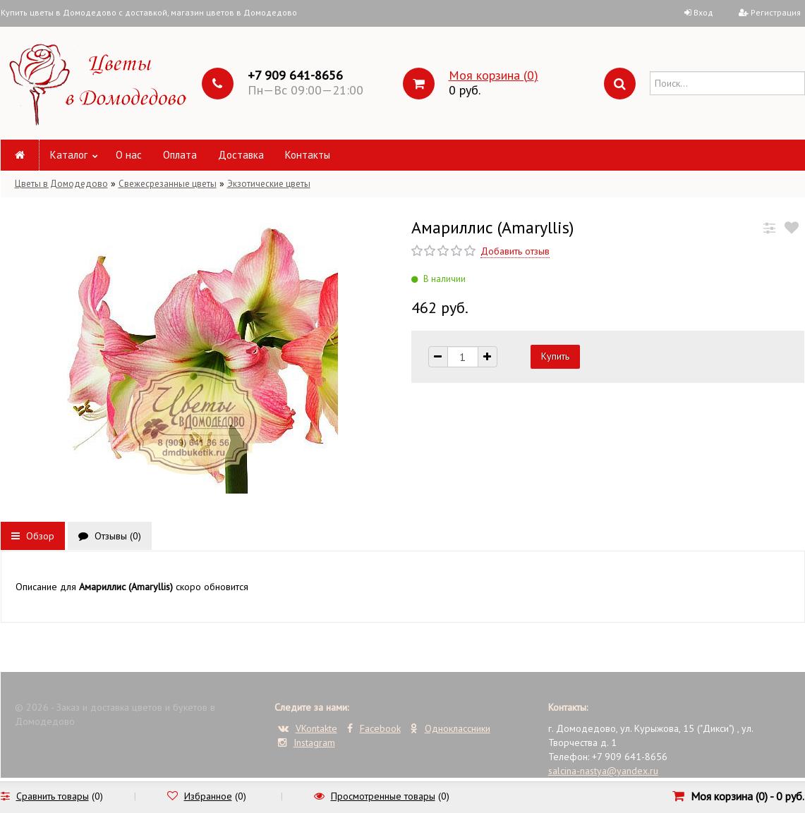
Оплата (180, 154)
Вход (703, 12)
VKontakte (307, 728)
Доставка (241, 154)
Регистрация (776, 12)
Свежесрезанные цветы (168, 184)
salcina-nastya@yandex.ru (603, 770)
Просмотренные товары (383, 796)
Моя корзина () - (747, 796)
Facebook (374, 728)
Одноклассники (450, 728)
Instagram (306, 742)
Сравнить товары (52, 796)
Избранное (208, 796)
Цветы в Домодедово (61, 184)
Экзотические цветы (268, 184)
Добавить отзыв (515, 251)
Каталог (68, 154)
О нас (129, 154)
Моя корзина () (493, 75)
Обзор (32, 536)
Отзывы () (109, 536)
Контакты (307, 154)
